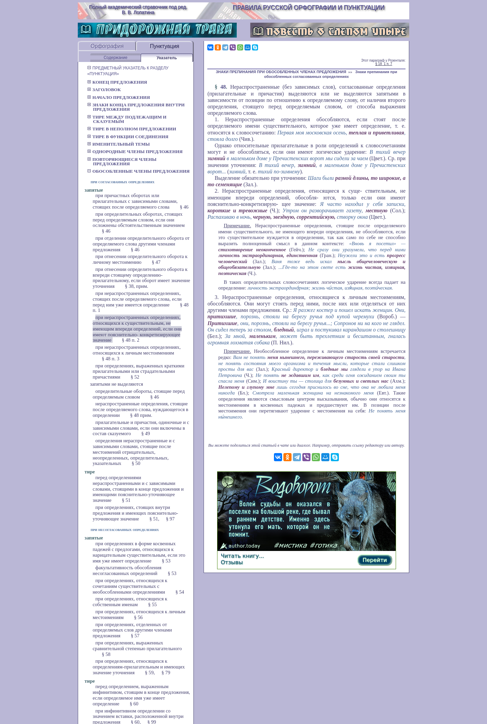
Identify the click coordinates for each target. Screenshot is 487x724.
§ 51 (126, 500)
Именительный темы (118, 144)
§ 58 (106, 654)
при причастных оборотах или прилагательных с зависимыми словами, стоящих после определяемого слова (135, 201)
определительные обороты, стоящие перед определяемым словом (139, 394)
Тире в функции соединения (127, 136)
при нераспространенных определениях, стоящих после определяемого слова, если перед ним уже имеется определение (137, 299)
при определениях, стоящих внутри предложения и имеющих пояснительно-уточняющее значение (135, 513)
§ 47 (156, 262)
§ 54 (180, 592)
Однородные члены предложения (135, 151)
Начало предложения (118, 97)
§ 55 (152, 604)
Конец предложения (117, 82)
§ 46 (184, 207)
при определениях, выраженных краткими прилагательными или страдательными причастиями (138, 371)
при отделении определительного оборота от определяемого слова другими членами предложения (141, 243)
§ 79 (166, 672)
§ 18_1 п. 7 (383, 64)
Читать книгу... (242, 556)
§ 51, (154, 518)
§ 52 (135, 377)
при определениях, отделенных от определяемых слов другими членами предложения (132, 630)
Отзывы (232, 562)
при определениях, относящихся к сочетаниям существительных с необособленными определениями (130, 586)
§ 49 (145, 433)
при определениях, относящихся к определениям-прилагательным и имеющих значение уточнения (139, 666)
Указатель (167, 58)
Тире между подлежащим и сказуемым (126, 119)
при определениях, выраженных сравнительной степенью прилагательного (137, 645)
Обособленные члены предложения (138, 171)
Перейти (375, 560)
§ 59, (150, 672)
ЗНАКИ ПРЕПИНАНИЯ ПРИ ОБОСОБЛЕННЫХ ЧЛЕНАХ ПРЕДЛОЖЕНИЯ (281, 72)
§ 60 (134, 703)
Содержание (115, 57)
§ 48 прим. (141, 415)
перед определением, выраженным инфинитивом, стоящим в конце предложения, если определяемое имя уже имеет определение (141, 695)
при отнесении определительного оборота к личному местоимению (140, 259)
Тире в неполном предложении (131, 128)
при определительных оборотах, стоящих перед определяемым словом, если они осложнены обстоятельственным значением (139, 219)
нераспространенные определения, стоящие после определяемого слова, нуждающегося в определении (140, 409)
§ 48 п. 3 (110, 358)
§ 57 (135, 635)
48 (223, 87)
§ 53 (166, 560)
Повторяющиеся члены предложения (122, 161)
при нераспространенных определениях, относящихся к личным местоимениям (137, 350)
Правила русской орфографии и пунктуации (309, 7)
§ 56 (138, 617)
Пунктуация (164, 46)
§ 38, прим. (136, 286)
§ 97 (170, 518)
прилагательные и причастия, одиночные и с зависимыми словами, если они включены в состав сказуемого (141, 428)
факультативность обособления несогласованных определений (127, 570)
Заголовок (104, 89)
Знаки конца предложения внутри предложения (136, 107)
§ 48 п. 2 (130, 340)
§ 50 (136, 463)
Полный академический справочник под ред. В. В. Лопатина (138, 9)
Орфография (106, 46)
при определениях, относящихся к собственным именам (130, 601)
